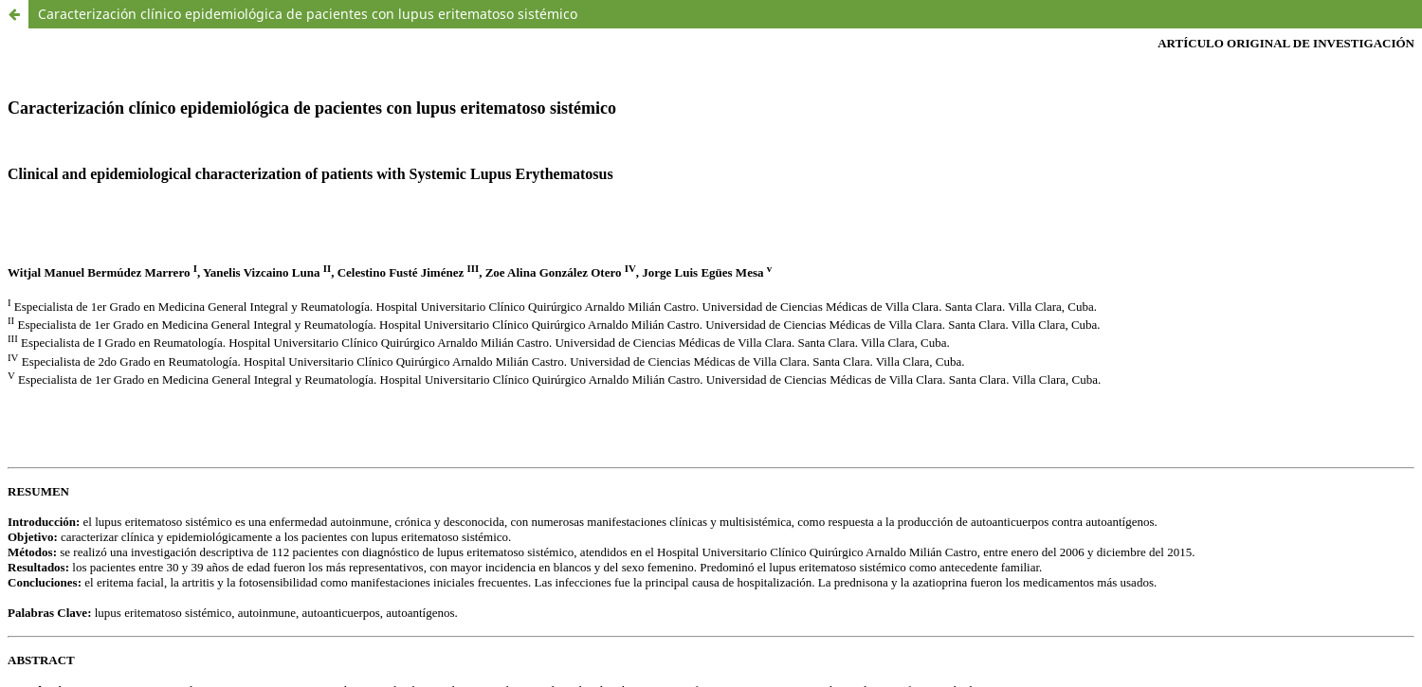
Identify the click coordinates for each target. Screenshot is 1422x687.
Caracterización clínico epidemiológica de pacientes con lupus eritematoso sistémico (307, 14)
